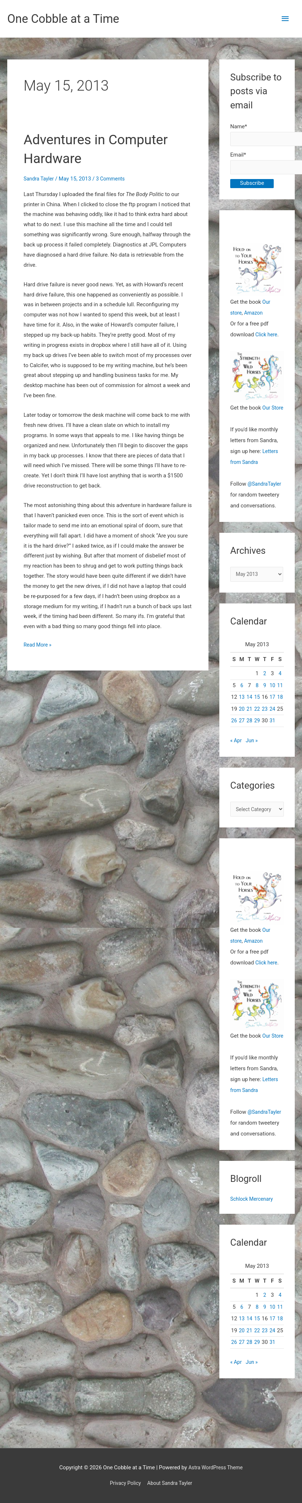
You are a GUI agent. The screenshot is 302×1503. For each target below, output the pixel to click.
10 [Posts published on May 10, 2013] (272, 701)
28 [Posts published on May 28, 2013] (249, 736)
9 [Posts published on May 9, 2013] (264, 701)
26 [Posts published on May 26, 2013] (234, 736)
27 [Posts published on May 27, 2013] (242, 736)
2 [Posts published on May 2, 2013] (264, 689)
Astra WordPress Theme (215, 1467)
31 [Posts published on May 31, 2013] (272, 736)
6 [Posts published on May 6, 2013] (241, 701)
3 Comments (114, 179)
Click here (267, 338)
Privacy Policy (123, 1483)
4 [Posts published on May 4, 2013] (279, 689)
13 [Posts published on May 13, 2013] (242, 713)
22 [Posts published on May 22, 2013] (257, 724)
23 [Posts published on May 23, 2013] (265, 724)
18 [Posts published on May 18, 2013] (280, 713)
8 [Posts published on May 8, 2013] (257, 701)
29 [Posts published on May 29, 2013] (257, 736)
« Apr (236, 756)
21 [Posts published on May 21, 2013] (249, 724)
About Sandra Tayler (171, 1483)
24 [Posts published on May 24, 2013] (272, 724)
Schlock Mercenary (253, 1227)
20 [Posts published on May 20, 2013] (242, 724)
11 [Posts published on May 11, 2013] (280, 701)
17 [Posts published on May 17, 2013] (272, 713)
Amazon (255, 316)
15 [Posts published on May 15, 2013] (257, 713)
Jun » (253, 756)
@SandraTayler (266, 498)
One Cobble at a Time (67, 19)
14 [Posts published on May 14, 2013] (249, 713)
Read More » (39, 646)
